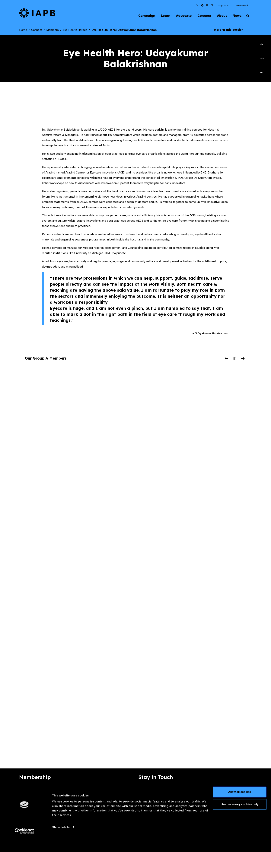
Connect (202, 16)
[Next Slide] (243, 359)
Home (23, 30)
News (236, 16)
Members (52, 30)
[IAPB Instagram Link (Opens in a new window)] (212, 5)
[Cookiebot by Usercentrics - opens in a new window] (24, 844)
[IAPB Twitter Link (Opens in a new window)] (197, 5)
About (220, 16)
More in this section (231, 30)
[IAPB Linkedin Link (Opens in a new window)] (207, 5)
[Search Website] (247, 16)
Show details (61, 840)
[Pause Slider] (235, 359)
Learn (162, 16)
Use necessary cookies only (239, 817)
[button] (224, 5)
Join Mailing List (231, 790)
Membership (242, 5)
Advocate (181, 16)
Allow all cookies (239, 805)
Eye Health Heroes (75, 30)
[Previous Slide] (226, 359)
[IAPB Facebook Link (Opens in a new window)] (202, 5)
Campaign (142, 16)
